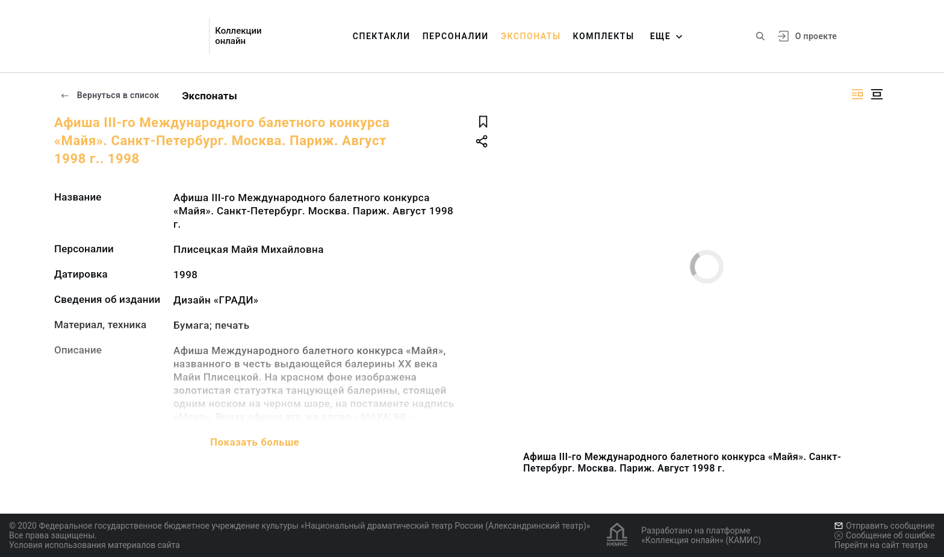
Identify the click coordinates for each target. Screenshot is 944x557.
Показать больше (254, 442)
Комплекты (604, 36)
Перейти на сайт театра (881, 545)
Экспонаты (531, 36)
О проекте (816, 36)
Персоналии (456, 36)
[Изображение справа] (857, 94)
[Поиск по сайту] (760, 36)
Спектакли (382, 36)
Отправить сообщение (884, 526)
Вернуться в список (109, 95)
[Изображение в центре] (876, 94)
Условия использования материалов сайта (94, 545)
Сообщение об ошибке (884, 535)
